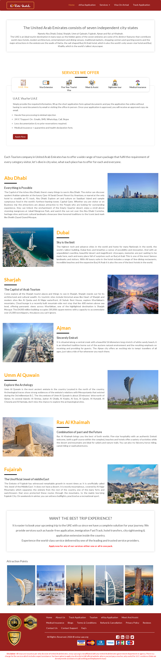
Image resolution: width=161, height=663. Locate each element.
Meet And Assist (130, 617)
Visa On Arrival (121, 4)
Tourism (93, 617)
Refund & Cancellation (111, 622)
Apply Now (20, 136)
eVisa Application (87, 4)
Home (72, 4)
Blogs (70, 622)
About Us (60, 617)
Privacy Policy (132, 622)
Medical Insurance (55, 622)
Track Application (141, 4)
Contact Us (52, 628)
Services (105, 4)
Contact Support (69, 628)
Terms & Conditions (87, 622)
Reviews (147, 622)
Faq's (83, 628)
